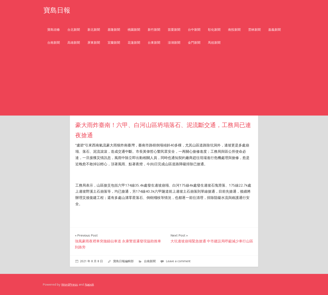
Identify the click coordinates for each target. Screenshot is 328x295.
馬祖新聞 (214, 43)
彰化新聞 (214, 30)
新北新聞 (93, 30)
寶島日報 (57, 10)
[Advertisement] (164, 84)
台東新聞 (154, 43)
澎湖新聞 (174, 43)
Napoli (89, 284)
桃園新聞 (134, 30)
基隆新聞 (114, 30)
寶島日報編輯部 (123, 261)
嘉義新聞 (274, 30)
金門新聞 (194, 43)
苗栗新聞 (174, 30)
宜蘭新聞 (114, 43)
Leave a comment (178, 261)
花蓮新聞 (134, 43)
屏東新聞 (93, 43)
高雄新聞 (73, 43)
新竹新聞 (154, 30)
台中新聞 (194, 30)
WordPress (69, 284)
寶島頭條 (53, 30)
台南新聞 (53, 43)
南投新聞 (234, 30)
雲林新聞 (254, 30)
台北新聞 (73, 30)
